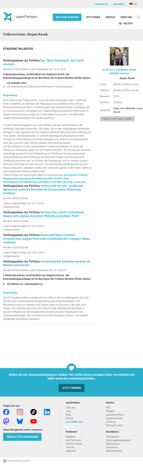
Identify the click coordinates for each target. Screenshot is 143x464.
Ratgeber (71, 436)
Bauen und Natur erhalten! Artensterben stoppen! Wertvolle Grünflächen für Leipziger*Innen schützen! (46, 238)
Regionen (71, 450)
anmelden (118, 4)
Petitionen (93, 17)
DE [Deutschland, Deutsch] (133, 4)
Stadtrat (10, 49)
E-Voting (110, 421)
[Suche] (138, 17)
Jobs (68, 411)
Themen (70, 447)
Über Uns (126, 17)
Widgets (110, 411)
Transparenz (113, 436)
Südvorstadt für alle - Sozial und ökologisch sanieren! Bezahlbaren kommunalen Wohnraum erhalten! (43, 189)
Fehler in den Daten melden (117, 118)
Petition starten (67, 17)
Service (110, 17)
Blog (68, 414)
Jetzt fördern (71, 387)
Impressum (112, 447)
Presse (69, 418)
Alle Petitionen (73, 440)
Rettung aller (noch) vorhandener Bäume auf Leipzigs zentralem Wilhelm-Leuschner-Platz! (43, 214)
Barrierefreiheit (114, 450)
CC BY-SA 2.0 (109, 69)
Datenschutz (113, 443)
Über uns (71, 407)
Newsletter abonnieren (22, 436)
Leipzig (27, 49)
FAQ (108, 407)
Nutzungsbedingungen (118, 440)
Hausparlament (114, 418)
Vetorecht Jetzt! (114, 425)
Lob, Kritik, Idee (74, 421)
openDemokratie (115, 414)
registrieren (101, 4)
